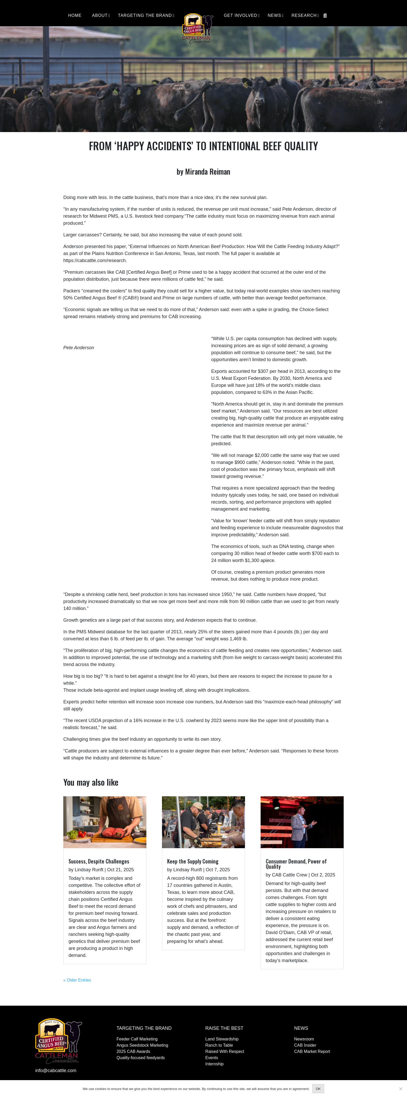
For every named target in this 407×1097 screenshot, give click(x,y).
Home (75, 15)
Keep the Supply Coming (193, 861)
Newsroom (304, 1039)
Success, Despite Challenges (99, 861)
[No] (400, 1088)
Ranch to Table (219, 1045)
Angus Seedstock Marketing (142, 1045)
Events (211, 1057)
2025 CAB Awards (133, 1051)
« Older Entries (77, 980)
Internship (214, 1064)
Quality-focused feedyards (141, 1057)
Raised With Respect (224, 1051)
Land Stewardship (222, 1039)
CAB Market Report (312, 1051)
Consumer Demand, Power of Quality (296, 863)
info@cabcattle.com (55, 1070)
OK (318, 1089)
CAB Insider (305, 1045)
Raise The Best (224, 1028)
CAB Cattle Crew (289, 874)
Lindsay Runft (89, 869)
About (99, 15)
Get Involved (240, 15)
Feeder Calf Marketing (137, 1039)
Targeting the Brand (145, 15)
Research (304, 15)
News (274, 15)
